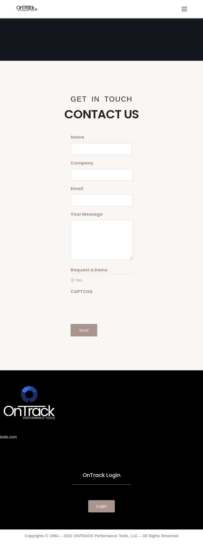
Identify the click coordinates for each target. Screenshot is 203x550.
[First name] (101, 149)
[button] (101, 506)
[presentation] (111, 307)
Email (77, 189)
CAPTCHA (82, 291)
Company (82, 163)
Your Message (87, 214)
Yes (79, 280)
